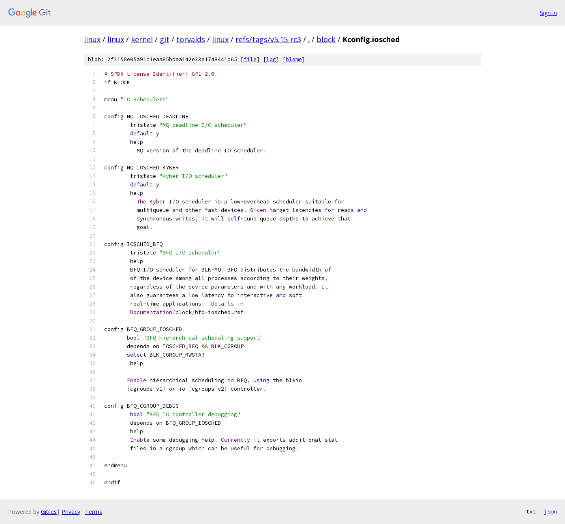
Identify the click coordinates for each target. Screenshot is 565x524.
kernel (142, 39)
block (326, 39)
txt (531, 511)
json (550, 511)
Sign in (548, 13)
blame (294, 59)
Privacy (71, 511)
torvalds (190, 39)
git (164, 39)
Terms (93, 511)
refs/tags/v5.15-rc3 (268, 39)
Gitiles (49, 511)
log (271, 59)
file (250, 59)
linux (92, 39)
